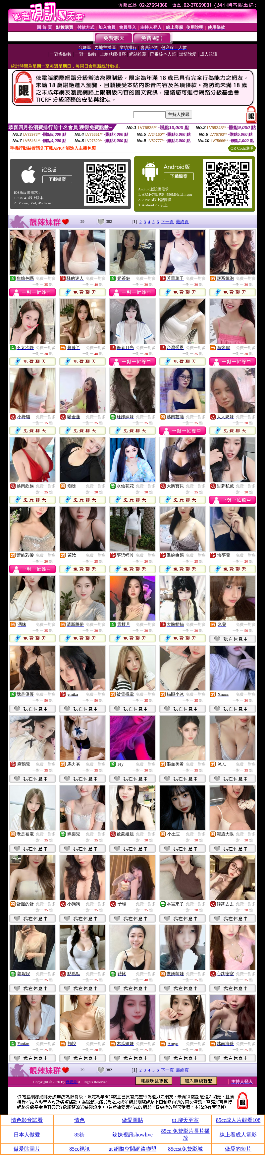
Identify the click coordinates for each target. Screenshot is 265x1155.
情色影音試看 (27, 1120)
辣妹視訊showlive (132, 1134)
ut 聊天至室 (185, 1120)
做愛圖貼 (132, 1120)
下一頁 (167, 221)
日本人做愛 (27, 1134)
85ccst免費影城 (185, 1149)
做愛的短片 (238, 1149)
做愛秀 (72, 1082)
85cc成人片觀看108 (238, 1120)
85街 (79, 1134)
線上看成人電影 (238, 1134)
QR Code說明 (242, 148)
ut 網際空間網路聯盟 (132, 1149)
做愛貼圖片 (27, 1149)
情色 (79, 1120)
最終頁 (182, 221)
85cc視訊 (79, 1149)
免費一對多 (46, 278)
